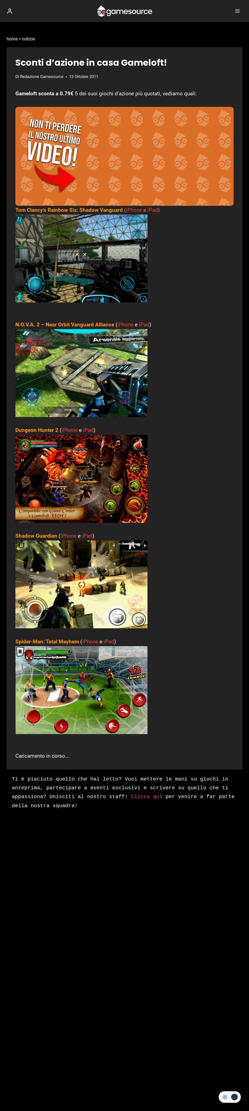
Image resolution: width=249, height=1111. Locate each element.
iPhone (134, 210)
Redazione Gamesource (42, 76)
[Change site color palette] (230, 1097)
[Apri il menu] (237, 11)
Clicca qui (146, 796)
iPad (152, 210)
